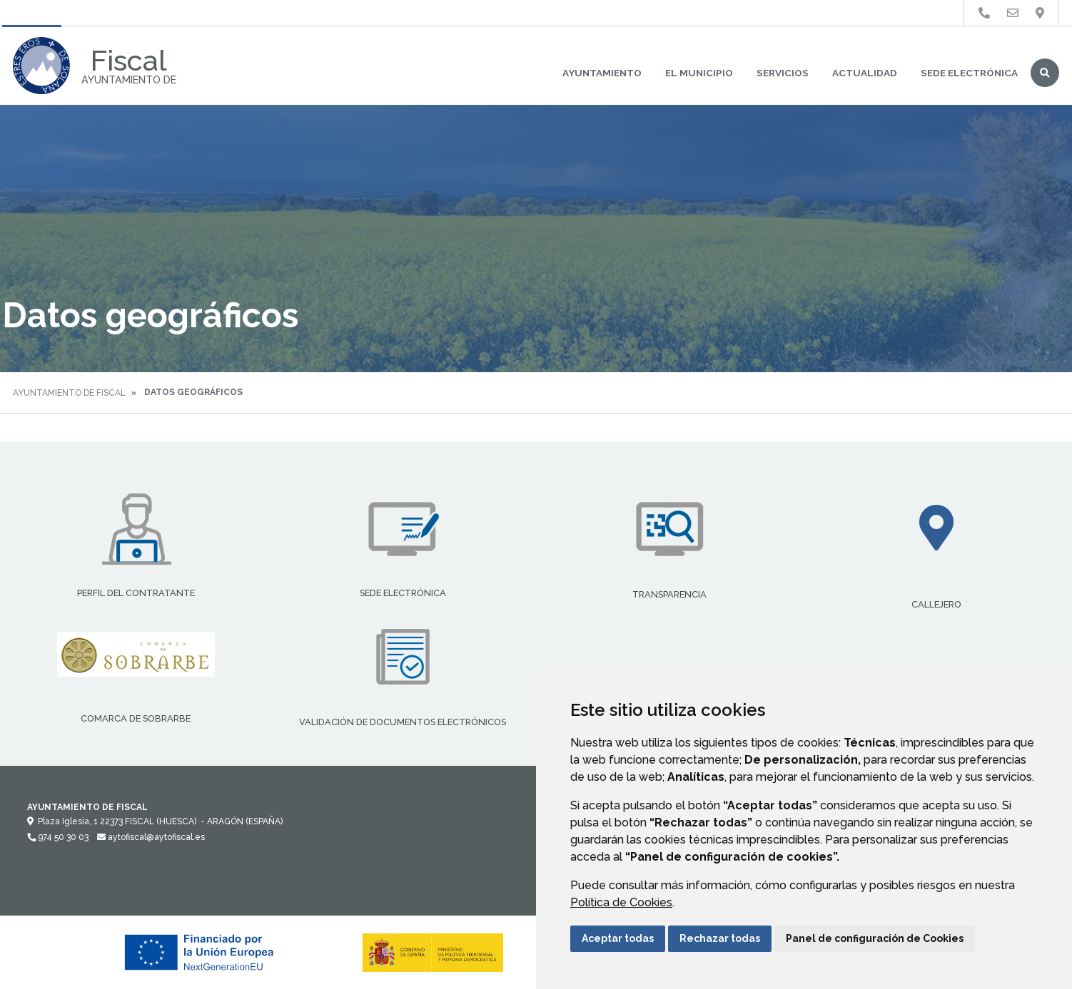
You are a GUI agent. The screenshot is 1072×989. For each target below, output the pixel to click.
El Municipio (699, 72)
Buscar (1045, 72)
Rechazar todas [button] (719, 938)
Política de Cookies (621, 902)
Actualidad (864, 72)
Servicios (783, 72)
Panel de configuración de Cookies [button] (875, 938)
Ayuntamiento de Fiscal (69, 393)
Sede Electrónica (969, 72)
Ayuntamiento (602, 72)
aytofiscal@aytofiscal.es (151, 837)
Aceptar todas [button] (618, 938)
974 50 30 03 (58, 837)
